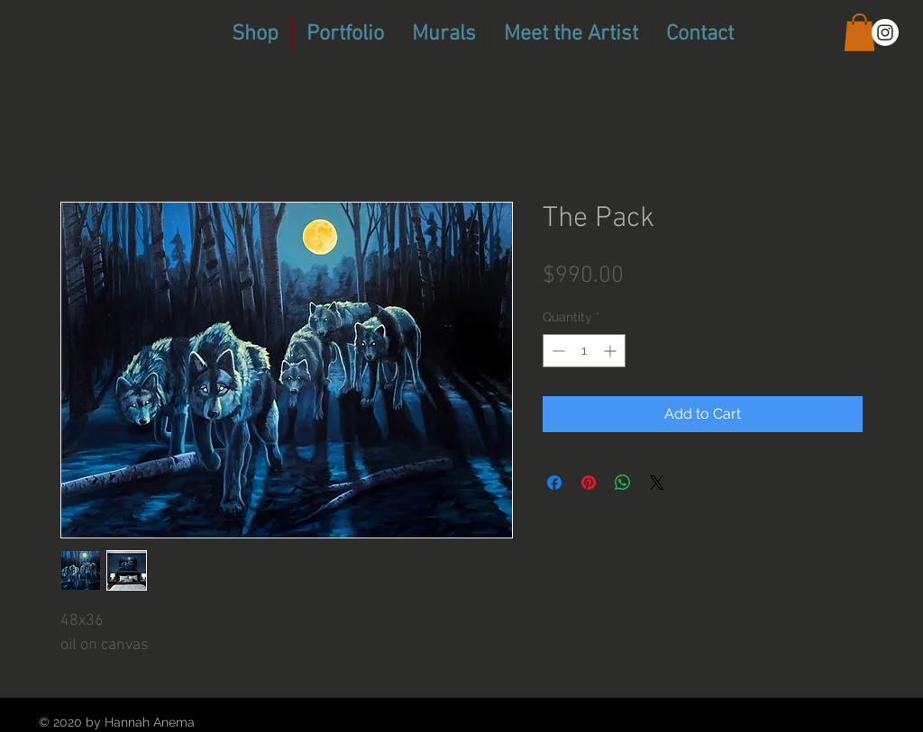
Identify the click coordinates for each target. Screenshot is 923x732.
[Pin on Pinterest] (588, 482)
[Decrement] (556, 350)
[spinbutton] (584, 350)
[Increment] (611, 350)
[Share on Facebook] (554, 482)
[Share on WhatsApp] (623, 482)
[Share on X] (657, 482)
